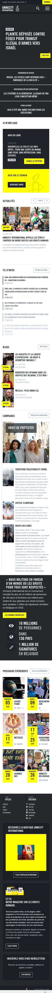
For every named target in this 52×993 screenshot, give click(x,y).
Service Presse (24, 382)
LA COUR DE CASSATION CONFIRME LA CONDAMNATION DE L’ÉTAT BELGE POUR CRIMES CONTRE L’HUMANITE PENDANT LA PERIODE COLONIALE (27, 330)
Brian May (22, 367)
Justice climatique (24, 503)
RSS (30, 818)
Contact (5, 804)
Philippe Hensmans (25, 398)
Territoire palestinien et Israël (31, 469)
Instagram (32, 813)
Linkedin (31, 815)
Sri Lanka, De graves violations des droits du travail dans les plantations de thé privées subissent (27, 318)
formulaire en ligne (13, 938)
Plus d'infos (12, 946)
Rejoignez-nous (16, 185)
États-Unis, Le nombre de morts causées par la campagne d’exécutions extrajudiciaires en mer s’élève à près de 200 (27, 293)
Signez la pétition (34, 161)
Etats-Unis (11, 160)
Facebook (32, 804)
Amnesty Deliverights (45, 774)
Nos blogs (43, 347)
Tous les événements (39, 671)
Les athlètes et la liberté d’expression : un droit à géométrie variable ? (28, 357)
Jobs (4, 807)
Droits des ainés (23, 526)
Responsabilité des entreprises (26, 89)
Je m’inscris (26, 975)
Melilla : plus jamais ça (27, 390)
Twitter (31, 807)
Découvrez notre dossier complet (29, 571)
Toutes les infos (41, 270)
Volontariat (7, 813)
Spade (42, 989)
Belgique (9, 29)
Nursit (47, 989)
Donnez (47, 2)
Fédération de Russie (26, 73)
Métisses (18, 737)
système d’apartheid (27, 484)
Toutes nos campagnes (39, 415)
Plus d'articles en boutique (26, 875)
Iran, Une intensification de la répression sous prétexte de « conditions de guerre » (27, 280)
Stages (5, 810)
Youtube (31, 810)
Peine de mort (26, 106)
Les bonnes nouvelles (14, 615)
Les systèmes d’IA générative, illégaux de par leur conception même (27, 306)
